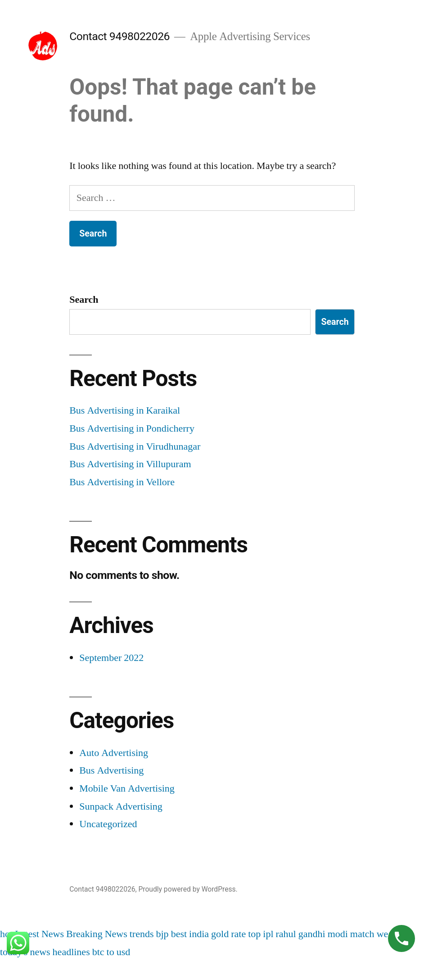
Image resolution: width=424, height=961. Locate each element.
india (199, 934)
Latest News (39, 934)
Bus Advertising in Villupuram (130, 464)
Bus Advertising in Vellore (122, 482)
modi (338, 934)
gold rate (228, 934)
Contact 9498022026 (119, 36)
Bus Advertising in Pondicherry (131, 428)
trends (142, 934)
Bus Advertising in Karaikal (124, 410)
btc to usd (111, 952)
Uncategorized (108, 824)
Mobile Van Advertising (127, 788)
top (254, 934)
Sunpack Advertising (120, 806)
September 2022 (111, 657)
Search (83, 299)
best (179, 934)
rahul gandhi (300, 934)
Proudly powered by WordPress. (187, 889)
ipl (268, 934)
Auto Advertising (113, 753)
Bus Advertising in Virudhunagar (134, 446)
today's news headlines (45, 952)
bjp (162, 934)
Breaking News (96, 934)
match (362, 934)
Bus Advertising (111, 770)
